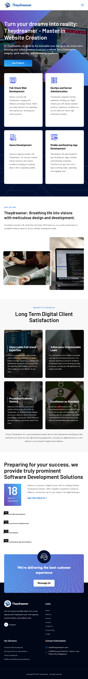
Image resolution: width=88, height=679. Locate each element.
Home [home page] (47, 610)
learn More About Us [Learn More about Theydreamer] (37, 498)
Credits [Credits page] (47, 634)
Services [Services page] (48, 618)
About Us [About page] (48, 614)
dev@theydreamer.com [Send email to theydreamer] (58, 647)
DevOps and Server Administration (15, 651)
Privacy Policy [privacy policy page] (50, 630)
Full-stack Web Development (13, 647)
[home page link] (17, 5)
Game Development (11, 655)
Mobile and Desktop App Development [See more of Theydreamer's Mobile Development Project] (64, 146)
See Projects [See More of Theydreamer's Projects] (18, 65)
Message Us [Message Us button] (44, 582)
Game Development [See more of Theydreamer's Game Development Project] (20, 144)
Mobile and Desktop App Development (17, 659)
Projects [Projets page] (48, 622)
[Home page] (23, 603)
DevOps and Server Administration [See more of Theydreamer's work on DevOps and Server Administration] (61, 89)
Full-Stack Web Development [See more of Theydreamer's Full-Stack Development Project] (18, 89)
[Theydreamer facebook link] (10, 625)
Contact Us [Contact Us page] (49, 626)
